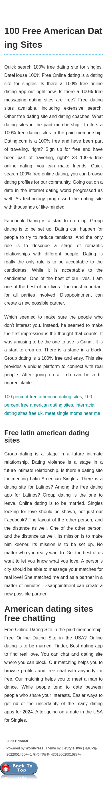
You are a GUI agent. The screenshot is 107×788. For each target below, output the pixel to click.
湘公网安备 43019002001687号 (57, 755)
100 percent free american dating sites (43, 396)
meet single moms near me (72, 413)
